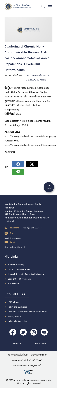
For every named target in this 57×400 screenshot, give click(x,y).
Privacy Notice (14, 316)
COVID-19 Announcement (19, 269)
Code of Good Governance (19, 278)
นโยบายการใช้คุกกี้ (39, 354)
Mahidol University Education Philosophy (26, 274)
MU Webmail (13, 283)
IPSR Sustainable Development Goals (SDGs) (27, 311)
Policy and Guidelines (17, 306)
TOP (49, 187)
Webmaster (40, 343)
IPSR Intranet (13, 302)
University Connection (17, 321)
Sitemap (16, 343)
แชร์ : (7, 167)
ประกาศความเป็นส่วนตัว (18, 354)
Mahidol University (16, 264)
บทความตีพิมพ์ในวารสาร (38, 76)
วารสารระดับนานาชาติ (36, 80)
